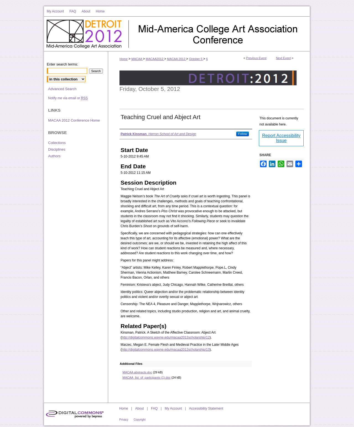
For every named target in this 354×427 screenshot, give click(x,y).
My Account (173, 408)
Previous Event (256, 58)
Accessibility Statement (206, 408)
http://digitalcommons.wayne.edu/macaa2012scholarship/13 (166, 350)
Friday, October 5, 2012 (149, 89)
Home (123, 59)
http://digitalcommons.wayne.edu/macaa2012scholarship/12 (166, 337)
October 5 (196, 59)
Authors (54, 156)
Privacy (123, 419)
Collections (57, 143)
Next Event (283, 58)
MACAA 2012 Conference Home (74, 120)
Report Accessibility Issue (281, 138)
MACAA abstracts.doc (137, 372)
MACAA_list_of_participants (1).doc (147, 377)
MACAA (137, 59)
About (139, 408)
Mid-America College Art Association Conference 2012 (219, 34)
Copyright (139, 419)
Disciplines (56, 149)
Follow (242, 133)
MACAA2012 (155, 59)
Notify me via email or (68, 98)
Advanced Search (62, 89)
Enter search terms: (62, 64)
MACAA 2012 (176, 59)
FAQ (154, 408)
